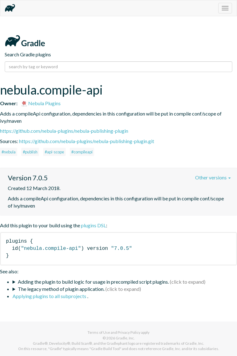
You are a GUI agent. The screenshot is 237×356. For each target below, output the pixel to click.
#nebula (9, 151)
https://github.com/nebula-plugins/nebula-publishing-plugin (64, 131)
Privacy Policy (129, 332)
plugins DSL (93, 225)
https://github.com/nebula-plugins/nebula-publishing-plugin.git (86, 141)
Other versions (213, 177)
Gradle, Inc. (125, 338)
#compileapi (82, 151)
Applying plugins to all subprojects (50, 296)
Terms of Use (99, 332)
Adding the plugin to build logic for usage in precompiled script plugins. (93, 282)
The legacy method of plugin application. (61, 289)
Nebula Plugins (41, 103)
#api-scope (54, 151)
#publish (30, 151)
